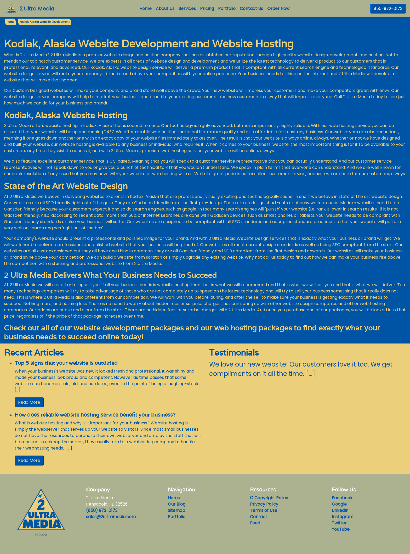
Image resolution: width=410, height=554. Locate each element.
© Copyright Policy (269, 498)
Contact (258, 517)
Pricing (207, 8)
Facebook (342, 498)
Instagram (342, 517)
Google (339, 504)
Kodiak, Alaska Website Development (45, 22)
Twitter (339, 523)
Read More (29, 402)
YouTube (341, 529)
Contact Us (251, 8)
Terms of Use (263, 510)
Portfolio (227, 8)
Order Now (278, 8)
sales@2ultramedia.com (111, 517)
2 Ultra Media (37, 8)
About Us (165, 8)
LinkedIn (340, 510)
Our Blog (176, 504)
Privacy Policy (264, 504)
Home (146, 8)
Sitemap (176, 510)
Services (187, 8)
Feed (255, 523)
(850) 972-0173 (101, 510)
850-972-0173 (388, 8)
